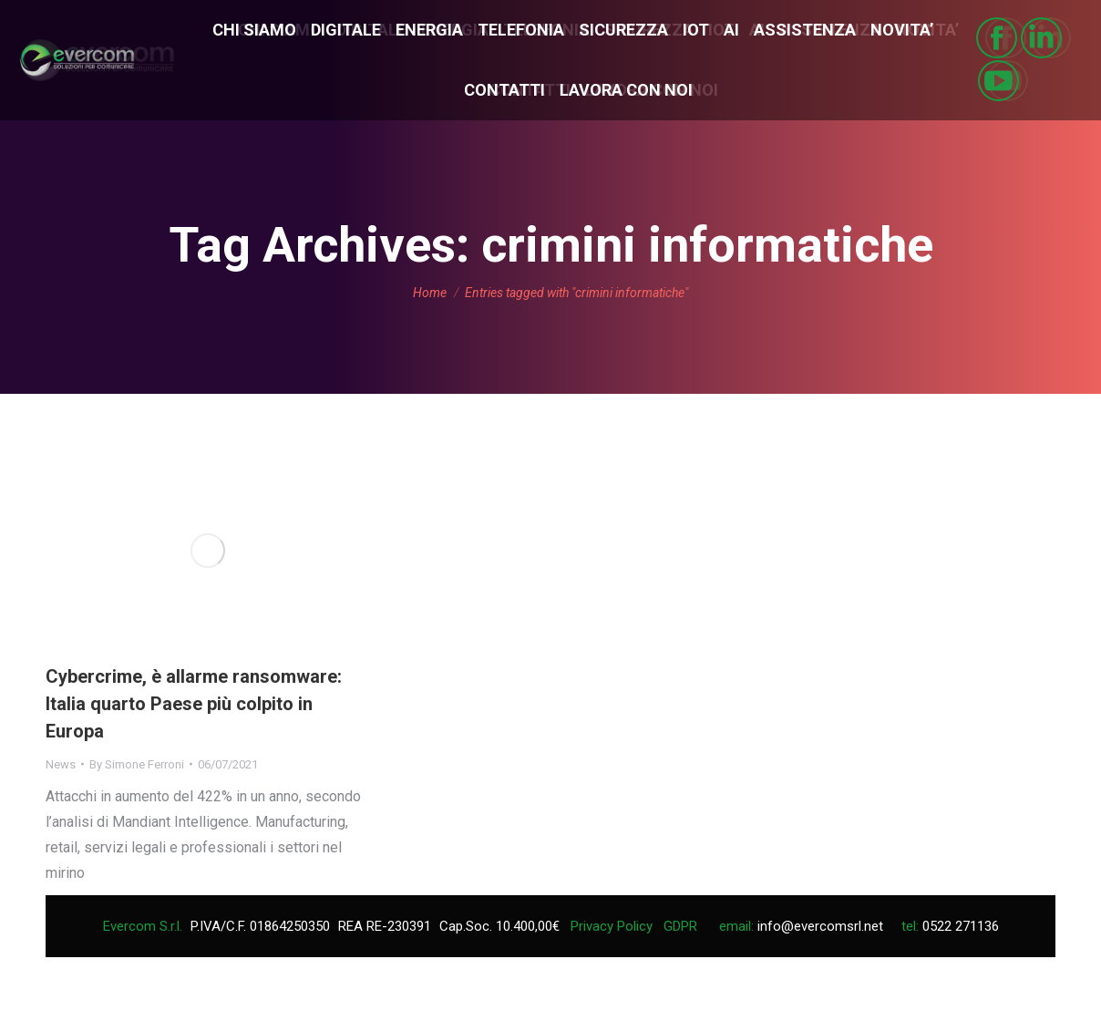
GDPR (680, 926)
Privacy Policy (612, 926)
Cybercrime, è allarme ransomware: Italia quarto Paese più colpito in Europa (194, 703)
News (61, 764)
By (136, 764)
